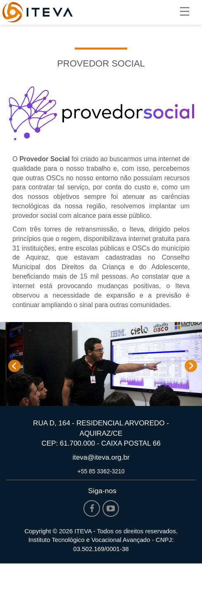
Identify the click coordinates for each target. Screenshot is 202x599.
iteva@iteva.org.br (100, 457)
